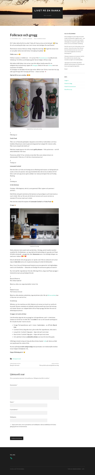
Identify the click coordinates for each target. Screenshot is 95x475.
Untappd (35, 65)
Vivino (51, 65)
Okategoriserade (17, 358)
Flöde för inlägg (68, 83)
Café (45, 341)
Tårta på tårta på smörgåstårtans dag (49, 364)
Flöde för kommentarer (70, 86)
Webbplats (13, 417)
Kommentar (14, 385)
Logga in (66, 80)
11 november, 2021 (15, 38)
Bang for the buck (15, 364)
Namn (12, 402)
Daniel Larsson (27, 38)
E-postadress (14, 409)
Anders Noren (77, 469)
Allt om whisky (52, 295)
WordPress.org (68, 89)
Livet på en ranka (47, 10)
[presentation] (21, 432)
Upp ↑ (83, 469)
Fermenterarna (43, 58)
